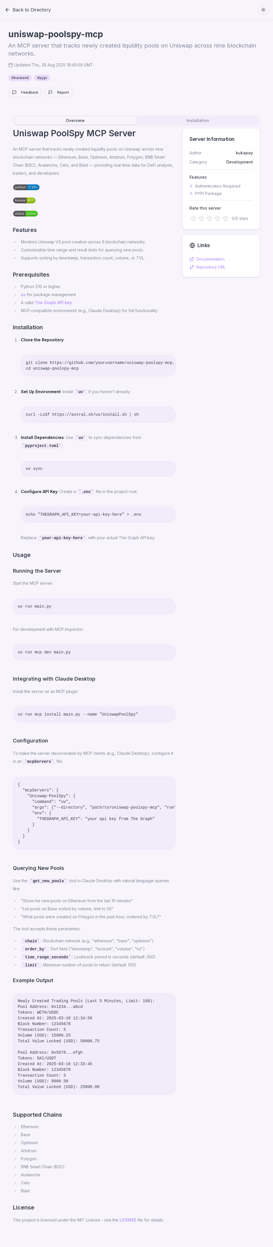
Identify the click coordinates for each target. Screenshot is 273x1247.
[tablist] (136, 120)
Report (58, 92)
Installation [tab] (198, 120)
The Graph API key (53, 302)
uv (23, 294)
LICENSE (128, 1220)
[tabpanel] (136, 678)
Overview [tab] (75, 120)
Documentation (207, 259)
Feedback (25, 92)
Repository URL (207, 267)
